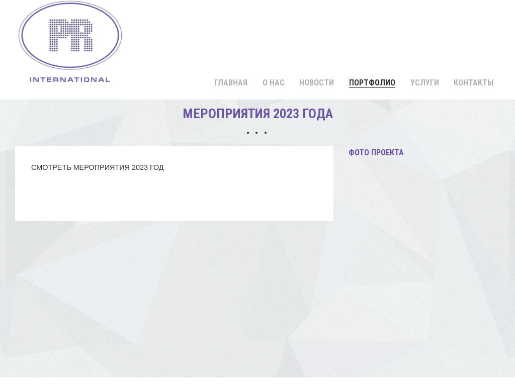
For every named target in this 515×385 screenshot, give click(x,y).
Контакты (473, 82)
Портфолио (372, 82)
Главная (230, 82)
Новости (316, 82)
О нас (274, 82)
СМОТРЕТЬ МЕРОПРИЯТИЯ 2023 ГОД (97, 167)
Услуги (424, 82)
